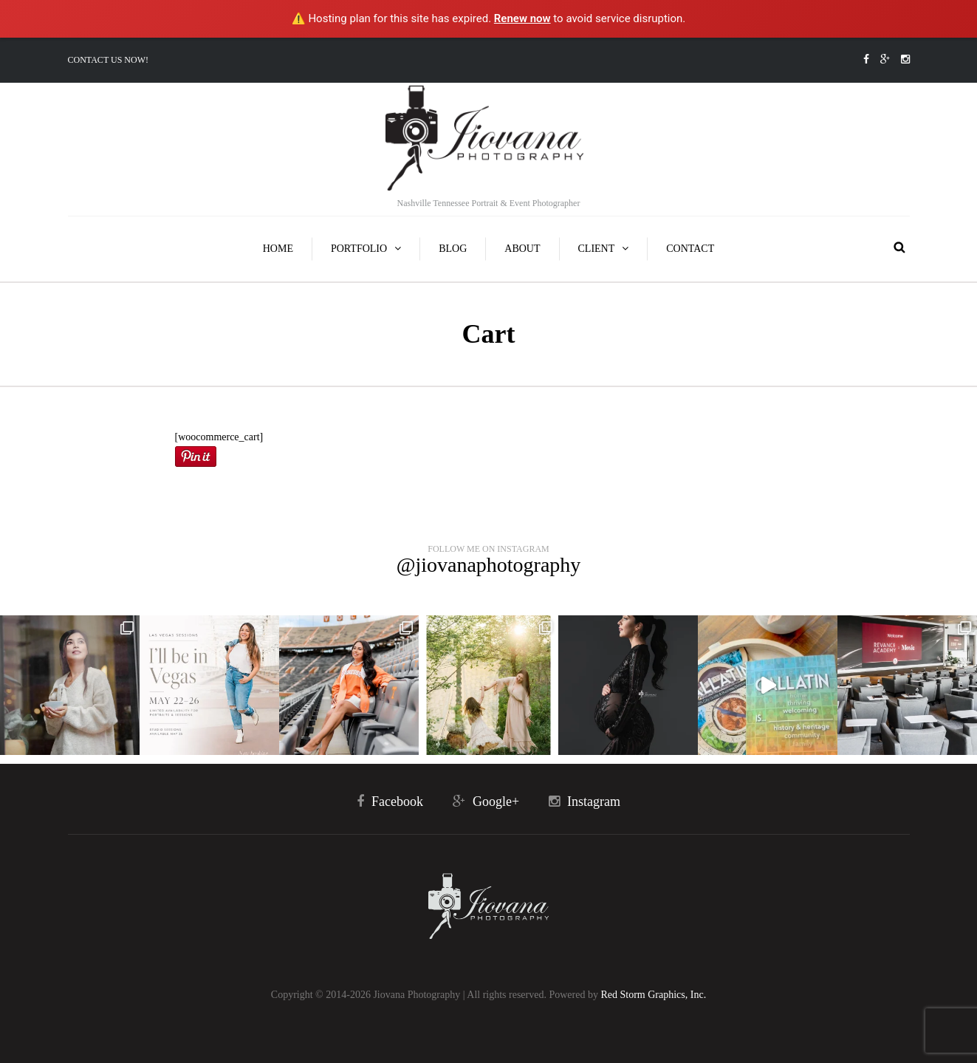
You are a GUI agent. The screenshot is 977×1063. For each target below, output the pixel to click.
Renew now (522, 18)
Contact (690, 248)
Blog (453, 248)
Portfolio (359, 248)
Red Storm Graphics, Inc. (653, 994)
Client (596, 248)
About (522, 248)
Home (278, 248)
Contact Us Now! (108, 60)
